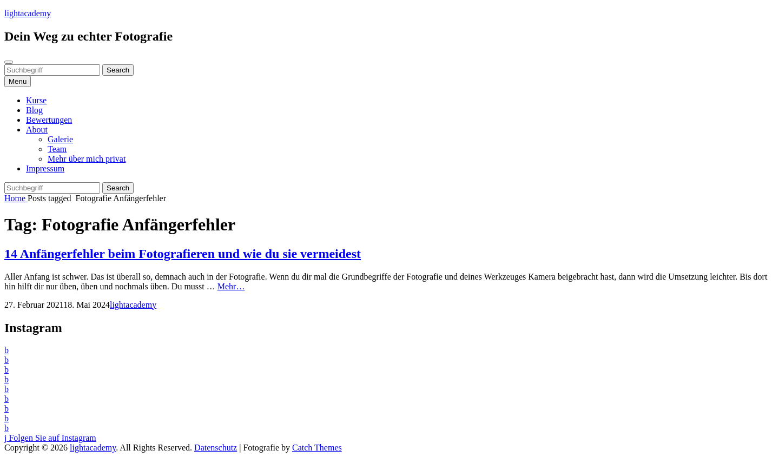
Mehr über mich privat (87, 158)
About (37, 129)
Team (57, 149)
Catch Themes (317, 447)
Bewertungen (49, 119)
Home (16, 198)
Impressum (45, 168)
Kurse (36, 100)
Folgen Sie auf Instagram (50, 437)
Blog (34, 110)
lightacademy (27, 13)
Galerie (60, 139)
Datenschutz (215, 447)
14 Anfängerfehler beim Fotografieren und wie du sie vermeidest (182, 254)
